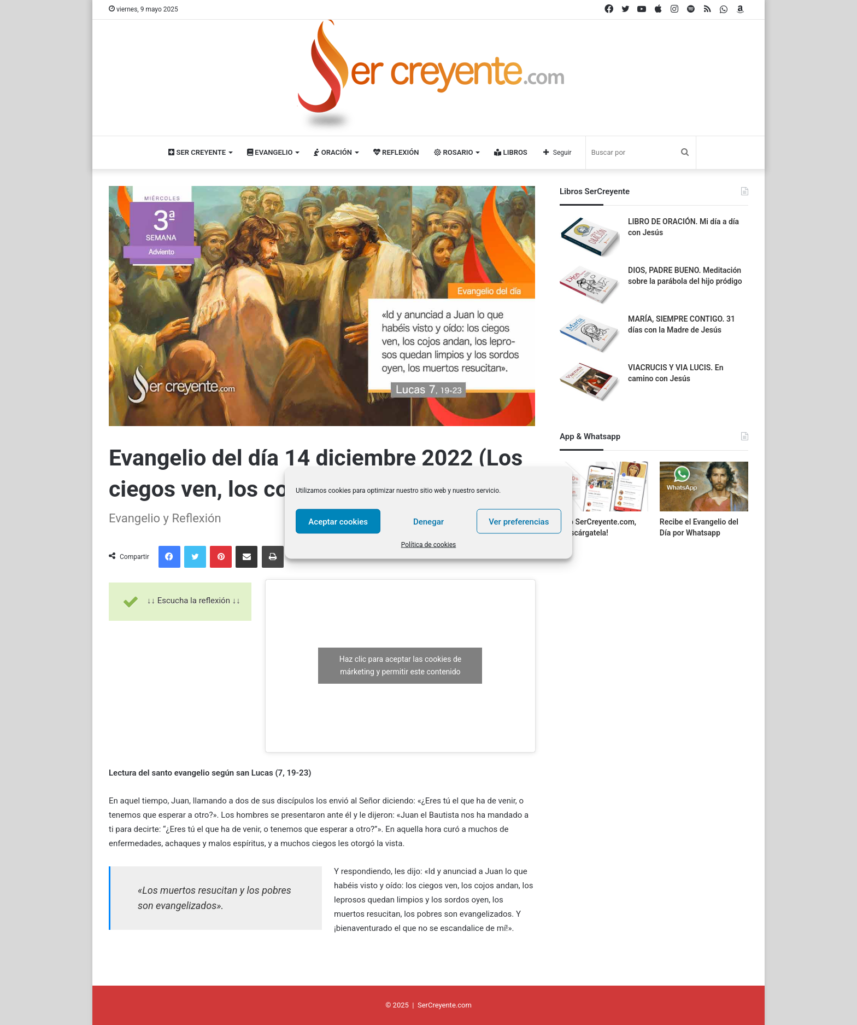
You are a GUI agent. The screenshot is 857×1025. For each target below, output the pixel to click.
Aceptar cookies (338, 521)
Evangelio (269, 152)
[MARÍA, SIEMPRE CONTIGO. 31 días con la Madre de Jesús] (590, 334)
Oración (332, 152)
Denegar (428, 521)
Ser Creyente (197, 152)
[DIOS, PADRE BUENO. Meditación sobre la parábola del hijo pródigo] (590, 285)
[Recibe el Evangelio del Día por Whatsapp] (704, 486)
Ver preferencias (519, 521)
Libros (510, 152)
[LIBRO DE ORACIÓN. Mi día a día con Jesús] (590, 237)
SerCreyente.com (445, 1005)
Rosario (453, 152)
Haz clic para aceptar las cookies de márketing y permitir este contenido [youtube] (400, 665)
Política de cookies (428, 545)
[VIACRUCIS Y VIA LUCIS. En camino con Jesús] (590, 383)
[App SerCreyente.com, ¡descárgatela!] (604, 486)
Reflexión (396, 152)
